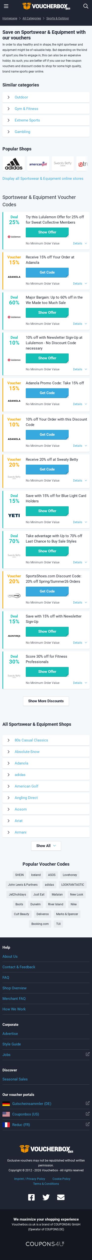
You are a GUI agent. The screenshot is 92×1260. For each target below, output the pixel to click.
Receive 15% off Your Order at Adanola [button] (50, 260)
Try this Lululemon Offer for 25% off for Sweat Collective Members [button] (55, 220)
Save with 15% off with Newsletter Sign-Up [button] (53, 619)
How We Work (14, 1009)
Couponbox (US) (46, 1114)
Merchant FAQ (14, 998)
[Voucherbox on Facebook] (31, 1200)
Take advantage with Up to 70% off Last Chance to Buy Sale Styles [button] (54, 539)
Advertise (10, 1033)
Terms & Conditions (46, 1184)
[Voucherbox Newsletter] (61, 1200)
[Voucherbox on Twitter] (46, 1200)
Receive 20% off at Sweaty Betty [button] (52, 459)
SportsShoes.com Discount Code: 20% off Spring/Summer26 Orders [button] (53, 579)
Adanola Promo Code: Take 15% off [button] (55, 383)
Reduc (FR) (46, 1124)
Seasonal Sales (15, 1079)
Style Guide (11, 1044)
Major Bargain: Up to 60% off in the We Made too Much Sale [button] (54, 300)
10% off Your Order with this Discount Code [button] (56, 422)
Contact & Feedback (18, 967)
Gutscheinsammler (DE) (46, 1103)
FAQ (5, 977)
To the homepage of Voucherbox (46, 6)
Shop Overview (14, 988)
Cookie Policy (61, 1179)
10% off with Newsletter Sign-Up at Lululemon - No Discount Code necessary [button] (54, 343)
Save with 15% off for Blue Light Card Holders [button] (56, 498)
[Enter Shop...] (86, 6)
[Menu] (6, 6)
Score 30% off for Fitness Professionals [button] (46, 659)
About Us (10, 956)
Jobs (46, 1054)
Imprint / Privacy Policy (29, 1179)
